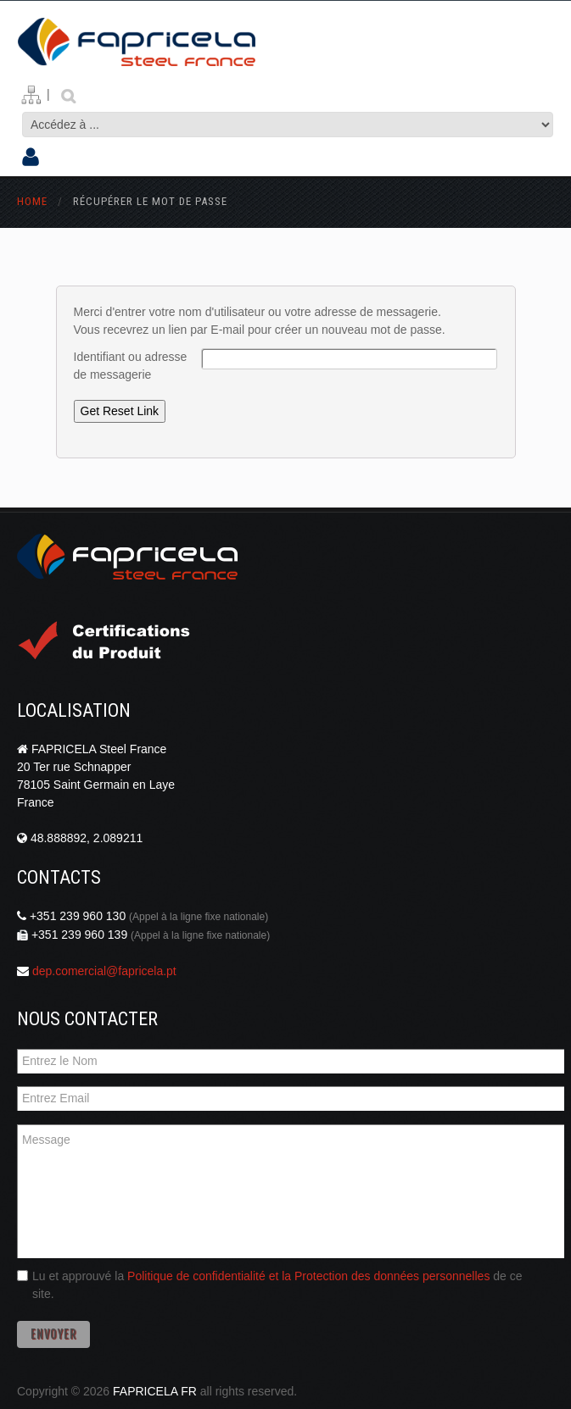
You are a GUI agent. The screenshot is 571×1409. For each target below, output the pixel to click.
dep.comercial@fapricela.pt (104, 971)
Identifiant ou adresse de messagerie (131, 365)
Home (32, 201)
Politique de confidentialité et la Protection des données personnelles (308, 1276)
